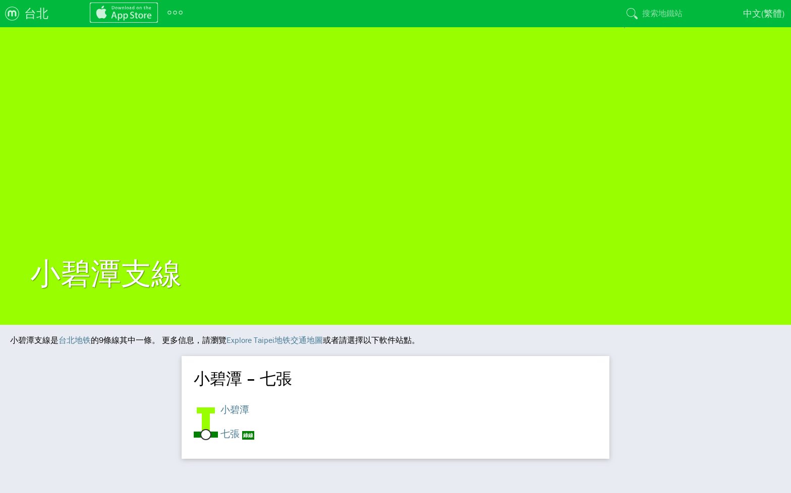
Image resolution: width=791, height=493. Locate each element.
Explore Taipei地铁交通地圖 (275, 340)
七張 (230, 434)
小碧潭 (234, 409)
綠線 (248, 435)
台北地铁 (75, 340)
